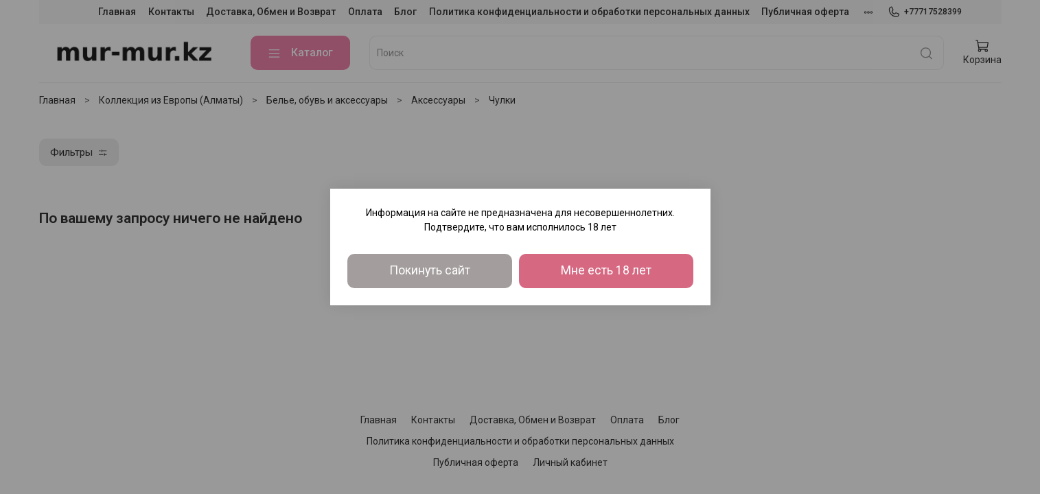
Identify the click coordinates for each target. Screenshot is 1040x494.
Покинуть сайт (429, 270)
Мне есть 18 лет (606, 270)
